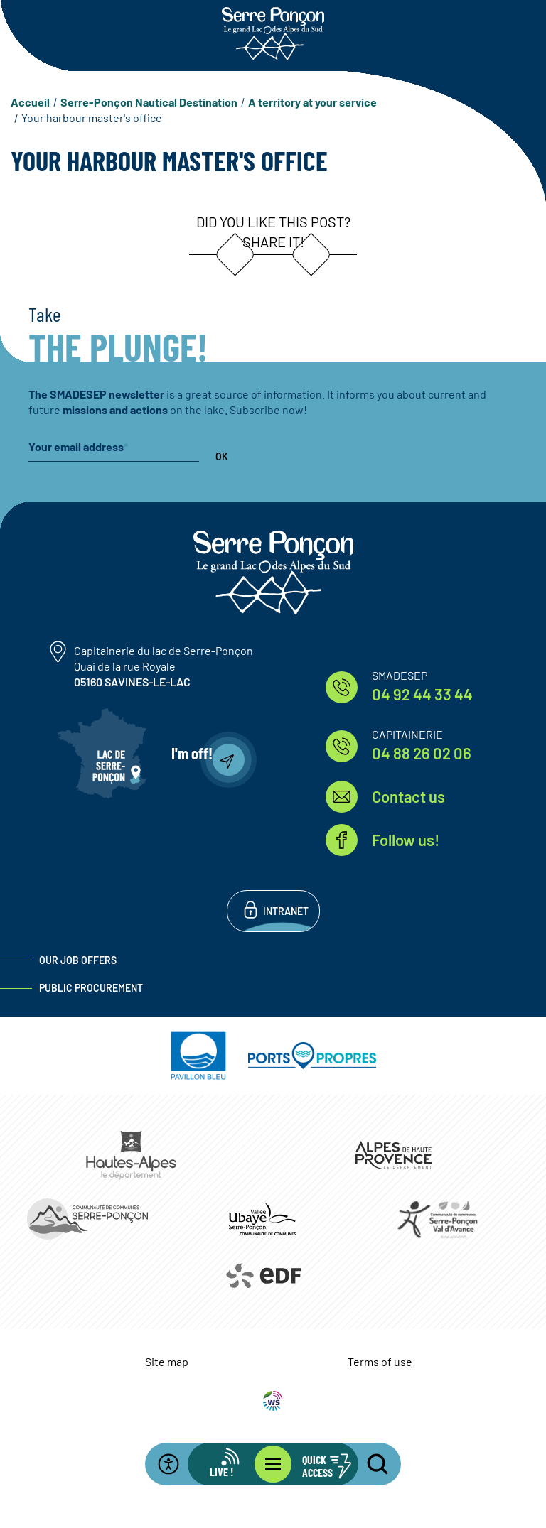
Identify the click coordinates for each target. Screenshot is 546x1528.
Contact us (408, 796)
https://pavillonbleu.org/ (198, 1055)
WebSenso (273, 1401)
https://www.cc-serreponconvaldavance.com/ (437, 1219)
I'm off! (192, 753)
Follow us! (405, 839)
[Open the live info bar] (230, 1464)
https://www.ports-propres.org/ (312, 1055)
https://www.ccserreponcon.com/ (87, 1219)
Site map (166, 1361)
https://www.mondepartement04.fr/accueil (393, 1155)
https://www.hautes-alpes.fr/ (131, 1155)
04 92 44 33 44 (422, 694)
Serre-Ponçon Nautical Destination (148, 102)
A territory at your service (312, 102)
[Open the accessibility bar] (177, 1464)
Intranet (286, 911)
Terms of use (380, 1361)
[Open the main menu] (273, 1464)
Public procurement (91, 988)
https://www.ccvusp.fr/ (262, 1219)
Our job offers (78, 960)
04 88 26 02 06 (421, 753)
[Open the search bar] (369, 1464)
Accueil (30, 102)
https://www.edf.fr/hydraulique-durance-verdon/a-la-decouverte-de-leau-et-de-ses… (262, 1276)
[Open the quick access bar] (315, 1464)
